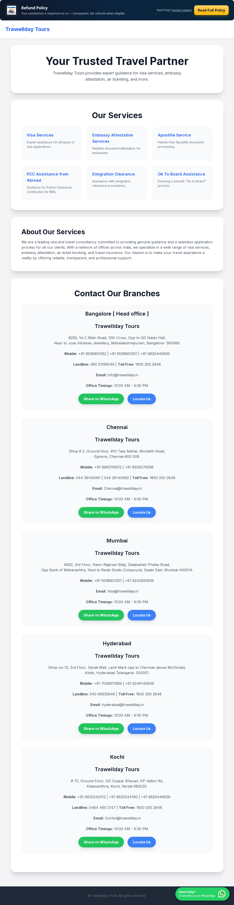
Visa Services (40, 135)
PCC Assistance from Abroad (47, 177)
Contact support (181, 10)
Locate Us (142, 399)
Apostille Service (174, 135)
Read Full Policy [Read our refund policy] (211, 10)
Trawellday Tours (27, 29)
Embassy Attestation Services (112, 138)
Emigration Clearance (113, 174)
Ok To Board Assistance (181, 174)
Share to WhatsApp (101, 399)
